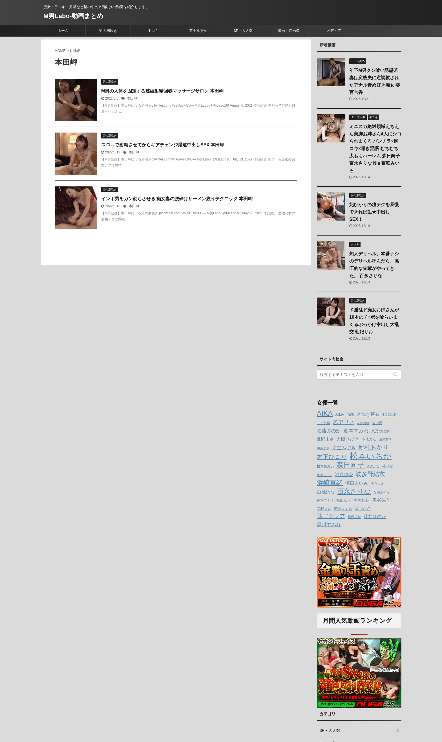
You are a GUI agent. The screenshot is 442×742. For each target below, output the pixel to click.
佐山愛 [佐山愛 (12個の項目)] (377, 423)
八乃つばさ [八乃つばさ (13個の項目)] (380, 431)
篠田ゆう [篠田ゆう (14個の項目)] (343, 500)
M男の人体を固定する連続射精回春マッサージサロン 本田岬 (162, 91)
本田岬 (132, 98)
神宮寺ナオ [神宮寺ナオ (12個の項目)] (325, 500)
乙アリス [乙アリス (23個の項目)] (343, 422)
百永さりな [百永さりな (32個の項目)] (354, 491)
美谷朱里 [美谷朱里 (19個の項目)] (381, 500)
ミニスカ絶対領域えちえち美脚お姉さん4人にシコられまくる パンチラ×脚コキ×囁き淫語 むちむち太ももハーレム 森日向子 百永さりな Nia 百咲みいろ (375, 148)
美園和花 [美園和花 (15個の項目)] (361, 500)
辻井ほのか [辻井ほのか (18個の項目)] (375, 516)
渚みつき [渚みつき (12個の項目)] (377, 483)
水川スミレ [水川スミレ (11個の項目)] (324, 475)
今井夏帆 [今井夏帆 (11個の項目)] (363, 423)
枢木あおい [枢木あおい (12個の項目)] (325, 466)
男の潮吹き (108, 30)
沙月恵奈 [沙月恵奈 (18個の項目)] (344, 474)
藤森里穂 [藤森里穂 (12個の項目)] (354, 517)
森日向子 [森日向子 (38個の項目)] (350, 465)
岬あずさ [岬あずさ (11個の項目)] (323, 448)
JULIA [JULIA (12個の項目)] (339, 414)
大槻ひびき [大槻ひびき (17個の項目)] (347, 439)
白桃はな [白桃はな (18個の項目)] (326, 491)
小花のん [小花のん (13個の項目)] (368, 439)
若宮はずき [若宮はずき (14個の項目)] (343, 509)
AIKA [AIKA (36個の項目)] (325, 413)
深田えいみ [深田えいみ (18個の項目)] (356, 483)
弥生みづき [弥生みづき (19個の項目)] (344, 447)
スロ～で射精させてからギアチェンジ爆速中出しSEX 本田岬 (162, 144)
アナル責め (198, 30)
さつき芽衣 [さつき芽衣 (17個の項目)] (368, 414)
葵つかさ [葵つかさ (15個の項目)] (363, 508)
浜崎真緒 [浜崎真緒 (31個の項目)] (330, 482)
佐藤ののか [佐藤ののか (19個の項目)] (329, 430)
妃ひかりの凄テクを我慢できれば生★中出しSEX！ (374, 212)
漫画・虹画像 (289, 30)
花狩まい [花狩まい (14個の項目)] (324, 509)
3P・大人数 (243, 30)
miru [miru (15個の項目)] (350, 414)
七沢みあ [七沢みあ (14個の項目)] (389, 414)
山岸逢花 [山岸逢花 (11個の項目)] (385, 439)
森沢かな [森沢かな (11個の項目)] (373, 466)
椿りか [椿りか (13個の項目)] (387, 466)
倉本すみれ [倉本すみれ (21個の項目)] (356, 430)
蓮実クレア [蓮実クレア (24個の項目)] (331, 516)
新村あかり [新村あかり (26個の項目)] (373, 447)
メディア (333, 30)
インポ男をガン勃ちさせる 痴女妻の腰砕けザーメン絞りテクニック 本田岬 (177, 198)
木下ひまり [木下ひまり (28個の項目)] (332, 456)
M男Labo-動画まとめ (73, 15)
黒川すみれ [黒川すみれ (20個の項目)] (329, 524)
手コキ (153, 30)
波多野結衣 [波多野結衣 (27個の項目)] (370, 474)
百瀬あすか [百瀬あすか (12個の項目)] (381, 492)
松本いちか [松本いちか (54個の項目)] (371, 456)
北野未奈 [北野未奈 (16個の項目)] (325, 439)
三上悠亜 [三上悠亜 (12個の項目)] (323, 423)
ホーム (63, 30)
